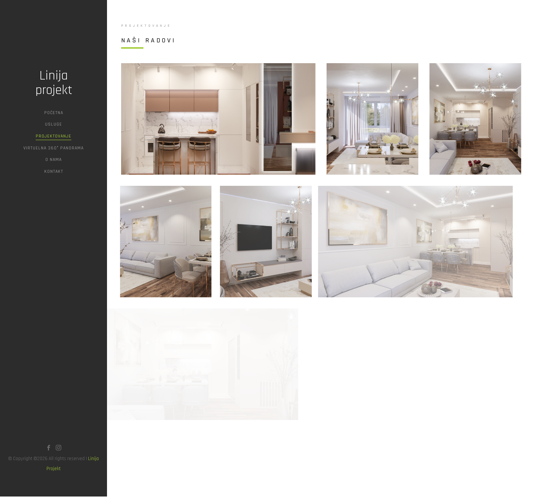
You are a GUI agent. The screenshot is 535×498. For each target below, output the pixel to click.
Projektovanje (53, 136)
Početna (53, 113)
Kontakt (53, 171)
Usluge (53, 124)
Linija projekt (53, 83)
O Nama (53, 159)
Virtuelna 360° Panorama (53, 148)
